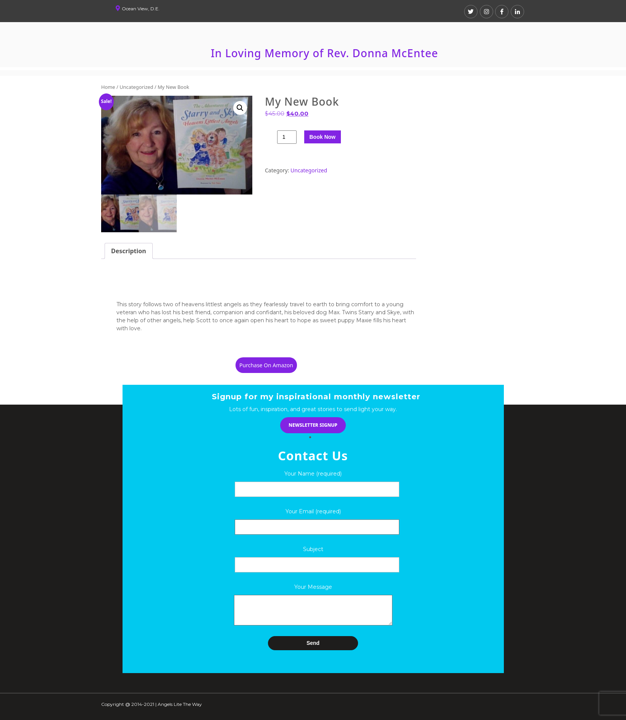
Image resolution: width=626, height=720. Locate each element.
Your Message (313, 586)
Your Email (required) (313, 519)
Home (108, 87)
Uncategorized (136, 87)
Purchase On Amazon (266, 365)
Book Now (323, 137)
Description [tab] (128, 251)
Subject (313, 549)
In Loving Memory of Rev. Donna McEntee (324, 53)
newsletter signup (313, 425)
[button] (240, 108)
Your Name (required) (313, 473)
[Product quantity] (287, 137)
